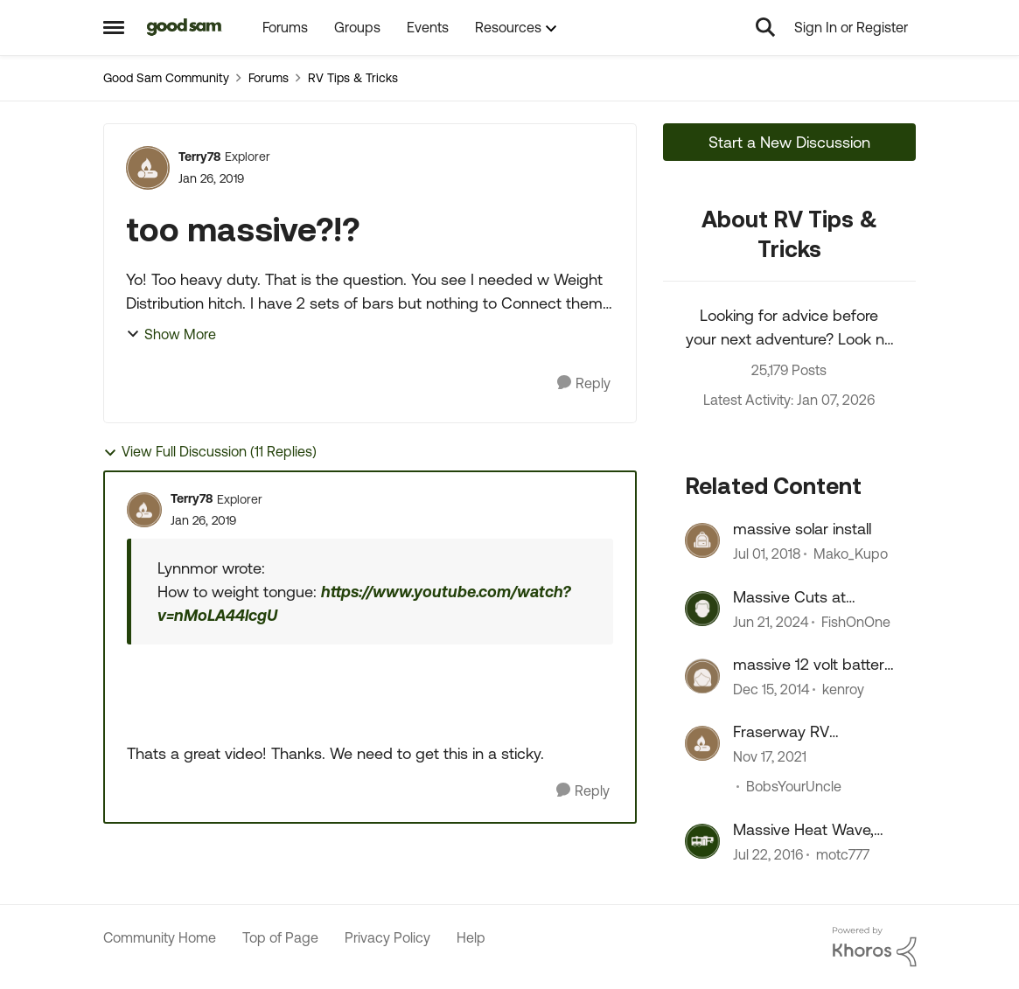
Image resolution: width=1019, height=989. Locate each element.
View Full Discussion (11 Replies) (210, 451)
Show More (171, 334)
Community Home (159, 937)
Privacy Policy (387, 937)
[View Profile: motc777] (702, 841)
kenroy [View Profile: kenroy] (843, 689)
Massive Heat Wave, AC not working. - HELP (803, 829)
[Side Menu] (113, 27)
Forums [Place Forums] (268, 78)
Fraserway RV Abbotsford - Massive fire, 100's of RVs (809, 732)
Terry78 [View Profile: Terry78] (199, 157)
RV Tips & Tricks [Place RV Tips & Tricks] (353, 78)
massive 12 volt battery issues (812, 664)
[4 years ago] (769, 757)
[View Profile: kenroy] (702, 675)
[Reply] (584, 383)
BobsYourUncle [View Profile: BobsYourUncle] (793, 787)
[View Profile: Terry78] (148, 168)
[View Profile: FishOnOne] (702, 608)
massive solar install (802, 528)
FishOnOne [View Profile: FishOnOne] (855, 622)
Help (471, 937)
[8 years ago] (766, 554)
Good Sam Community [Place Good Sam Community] (166, 78)
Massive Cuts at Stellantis (789, 597)
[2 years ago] (770, 621)
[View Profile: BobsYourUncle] (702, 743)
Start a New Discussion (789, 142)
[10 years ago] (768, 854)
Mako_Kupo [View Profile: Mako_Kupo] (850, 554)
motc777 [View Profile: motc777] (842, 854)
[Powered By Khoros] (875, 947)
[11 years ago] (771, 689)
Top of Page (280, 937)
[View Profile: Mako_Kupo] (702, 540)
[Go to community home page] (185, 27)
